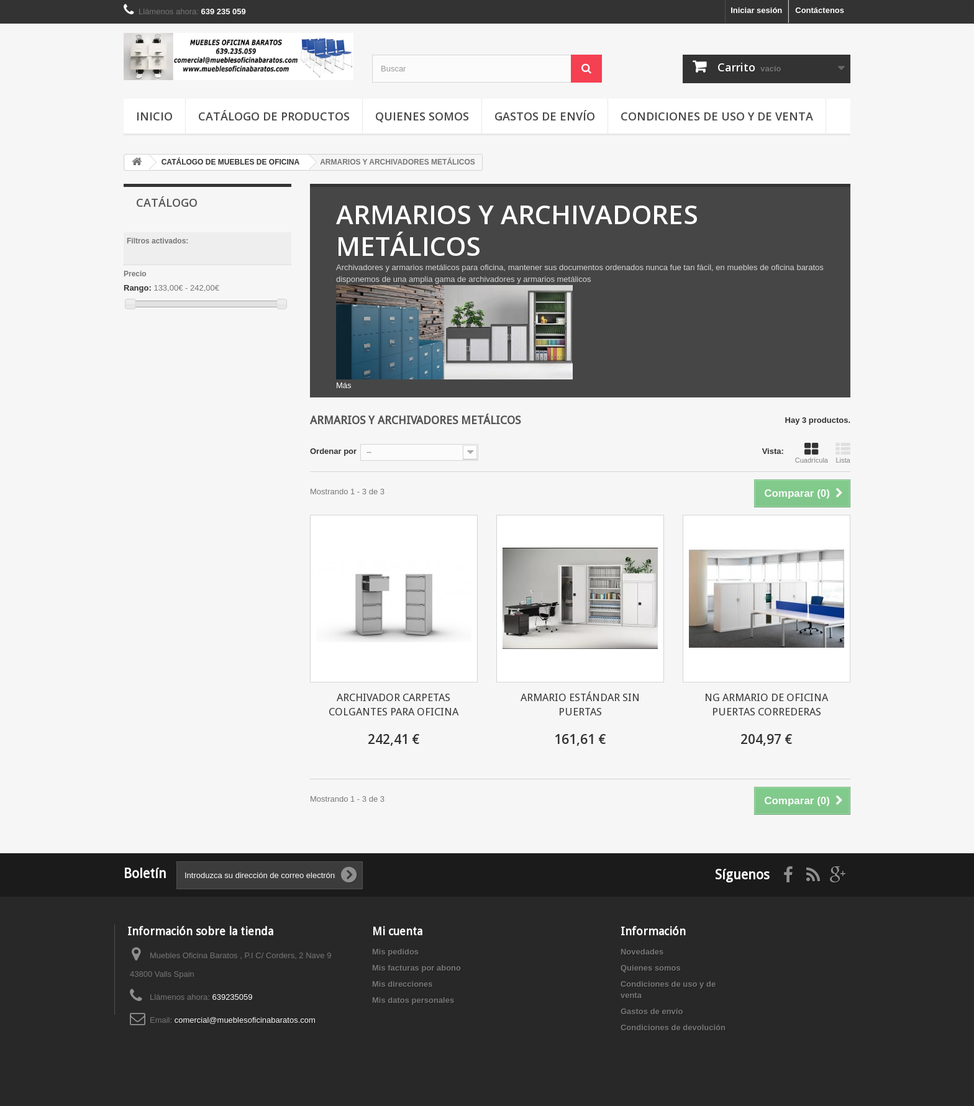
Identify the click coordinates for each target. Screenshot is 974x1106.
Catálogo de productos (274, 116)
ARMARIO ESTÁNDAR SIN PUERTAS (580, 704)
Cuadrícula (811, 453)
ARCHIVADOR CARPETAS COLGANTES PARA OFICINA (393, 704)
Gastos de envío (544, 116)
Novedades (642, 951)
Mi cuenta (397, 931)
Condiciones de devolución (673, 1027)
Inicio (154, 116)
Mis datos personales (413, 1000)
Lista (842, 453)
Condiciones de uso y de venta (717, 116)
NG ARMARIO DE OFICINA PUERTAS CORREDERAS (766, 704)
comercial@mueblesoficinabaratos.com (245, 1020)
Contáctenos (819, 10)
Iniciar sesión (756, 10)
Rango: (138, 287)
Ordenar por (333, 451)
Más (344, 385)
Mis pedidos (395, 951)
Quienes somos (422, 116)
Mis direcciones (402, 984)
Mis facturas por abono (416, 967)
